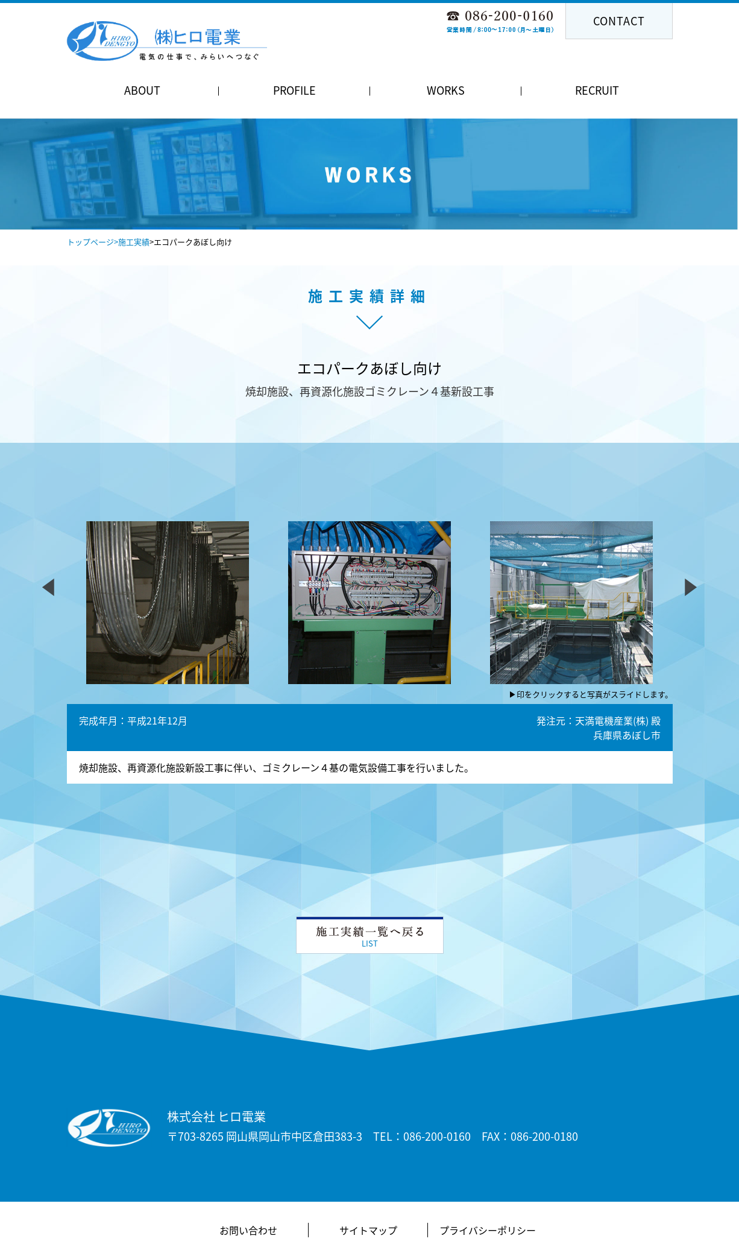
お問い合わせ (248, 1230)
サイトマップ (368, 1230)
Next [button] (541, 196)
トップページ (90, 241)
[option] (369, 174)
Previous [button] (198, 196)
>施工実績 (131, 241)
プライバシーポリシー (487, 1230)
